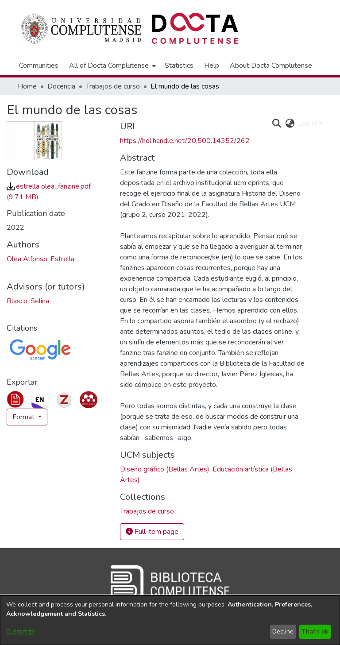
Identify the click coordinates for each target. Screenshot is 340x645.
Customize (20, 631)
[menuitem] (111, 65)
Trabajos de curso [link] (113, 86)
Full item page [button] (152, 532)
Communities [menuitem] (38, 65)
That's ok (314, 631)
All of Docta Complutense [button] (109, 65)
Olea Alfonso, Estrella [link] (40, 259)
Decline (283, 631)
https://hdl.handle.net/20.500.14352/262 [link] (185, 141)
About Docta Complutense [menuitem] (271, 65)
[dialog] (170, 620)
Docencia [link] (61, 86)
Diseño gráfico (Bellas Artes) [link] (164, 469)
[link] (147, 511)
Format (24, 417)
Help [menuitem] (211, 65)
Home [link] (27, 86)
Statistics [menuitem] (179, 65)
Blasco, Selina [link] (28, 301)
